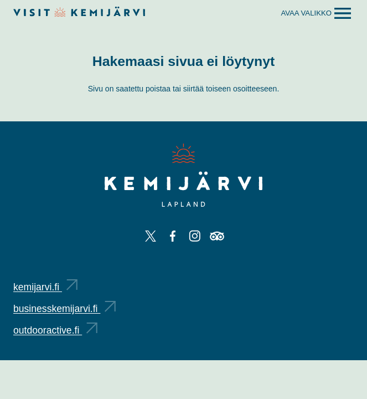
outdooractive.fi (55, 330)
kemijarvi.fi (45, 287)
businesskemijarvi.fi (64, 308)
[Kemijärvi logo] (183, 175)
